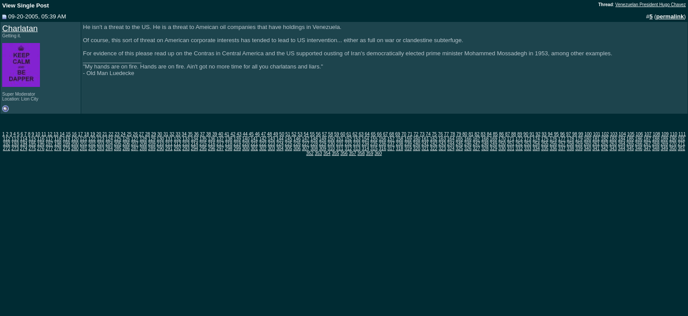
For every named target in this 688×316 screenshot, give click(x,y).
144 (280, 138)
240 (416, 143)
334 (536, 148)
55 (312, 134)
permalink (670, 16)
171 (510, 138)
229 (322, 143)
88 (513, 134)
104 (622, 134)
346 (638, 148)
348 (655, 148)
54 (306, 134)
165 (459, 138)
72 (416, 134)
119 (66, 138)
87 (507, 134)
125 (118, 138)
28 (147, 134)
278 (57, 148)
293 (186, 148)
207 (135, 143)
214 (194, 143)
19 (92, 134)
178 (570, 138)
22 (110, 134)
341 (596, 148)
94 (550, 134)
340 (587, 148)
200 (75, 143)
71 (410, 134)
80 (464, 134)
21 (104, 134)
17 (80, 134)
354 (327, 153)
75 (434, 134)
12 (49, 134)
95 (556, 134)
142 (263, 138)
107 (648, 134)
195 (32, 143)
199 (66, 143)
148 (314, 138)
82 (477, 134)
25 (129, 134)
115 (32, 138)
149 (322, 138)
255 (544, 143)
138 (229, 138)
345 (630, 148)
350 (673, 148)
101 (596, 134)
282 (92, 148)
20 (98, 134)
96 (562, 134)
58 (330, 134)
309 (322, 148)
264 (621, 143)
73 (421, 134)
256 (553, 143)
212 (177, 143)
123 (100, 138)
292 (177, 148)
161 (425, 138)
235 (374, 143)
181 (596, 138)
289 (152, 148)
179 (579, 138)
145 (288, 138)
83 (483, 134)
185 (630, 138)
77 (446, 134)
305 (288, 148)
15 (68, 134)
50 (282, 134)
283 (100, 148)
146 (297, 138)
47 (263, 134)
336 (553, 148)
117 (49, 138)
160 (416, 138)
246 (468, 143)
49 (275, 134)
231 (340, 143)
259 (579, 143)
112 (7, 138)
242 (433, 143)
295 (203, 148)
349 (664, 148)
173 (527, 138)
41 (226, 134)
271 (681, 143)
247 (476, 143)
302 (263, 148)
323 (442, 148)
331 (510, 148)
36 (196, 134)
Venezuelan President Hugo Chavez (650, 4)
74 (428, 134)
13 (56, 134)
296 (211, 148)
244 (451, 143)
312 (348, 148)
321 (425, 148)
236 (382, 143)
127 (135, 138)
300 (246, 148)
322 (433, 148)
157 (391, 138)
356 (344, 153)
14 (62, 134)
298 (229, 148)
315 (374, 148)
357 (352, 153)
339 (579, 148)
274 (24, 148)
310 (331, 148)
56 (318, 134)
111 (682, 134)
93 (544, 134)
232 (348, 143)
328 (485, 148)
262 (604, 143)
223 (271, 143)
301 (254, 148)
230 (331, 143)
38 (208, 134)
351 (681, 148)
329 (493, 148)
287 (135, 148)
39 (214, 134)
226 (297, 143)
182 (604, 138)
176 (553, 138)
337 (562, 148)
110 (673, 134)
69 (397, 134)
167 (476, 138)
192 (7, 143)
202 (92, 143)
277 (49, 148)
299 (237, 148)
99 (580, 134)
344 (621, 148)
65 (373, 134)
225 (288, 143)
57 (324, 134)
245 (459, 143)
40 (221, 134)
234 (365, 143)
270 (673, 143)
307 (305, 148)
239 (408, 143)
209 (152, 143)
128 (143, 138)
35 (190, 134)
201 (83, 143)
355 (335, 153)
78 (452, 134)
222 (263, 143)
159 (408, 138)
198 (57, 143)
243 (442, 143)
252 (519, 143)
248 (485, 143)
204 (109, 143)
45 (251, 134)
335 (544, 148)
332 (519, 148)
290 (160, 148)
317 (391, 148)
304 (280, 148)
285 (118, 148)
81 (471, 134)
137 (220, 138)
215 (203, 143)
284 (109, 148)
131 (169, 138)
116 (41, 138)
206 (126, 143)
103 (613, 134)
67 (385, 134)
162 (433, 138)
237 (391, 143)
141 (254, 138)
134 (194, 138)
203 (100, 143)
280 (75, 148)
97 (568, 134)
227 (305, 143)
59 (336, 134)
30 (159, 134)
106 (639, 134)
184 (621, 138)
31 (165, 134)
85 (495, 134)
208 (143, 143)
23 (117, 134)
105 (630, 134)
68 (391, 134)
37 (202, 134)
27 (141, 134)
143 (271, 138)
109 (665, 134)
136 (211, 138)
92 (538, 134)
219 (237, 143)
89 (519, 134)
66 (379, 134)
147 (305, 138)
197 (49, 143)
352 (310, 153)
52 (293, 134)
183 (613, 138)
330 (502, 148)
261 (596, 143)
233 (357, 143)
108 (656, 134)
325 (459, 148)
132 (177, 138)
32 (171, 134)
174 (536, 138)
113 (15, 138)
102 (605, 134)
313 (357, 148)
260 (587, 143)
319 (408, 148)
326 (468, 148)
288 (143, 148)
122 (92, 138)
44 (245, 134)
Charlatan (20, 28)
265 (630, 143)
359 (369, 153)
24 (123, 134)
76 (440, 134)
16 (74, 134)
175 (544, 138)
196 (41, 143)
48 (269, 134)
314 (365, 148)
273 (15, 148)
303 (271, 148)
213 (186, 143)
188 (655, 138)
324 (451, 148)
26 (135, 134)
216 (211, 143)
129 (152, 138)
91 (532, 134)
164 (451, 138)
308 (314, 148)
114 (24, 138)
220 (246, 143)
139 (237, 138)
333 (527, 148)
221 (254, 143)
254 (536, 143)
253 (527, 143)
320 (416, 148)
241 (425, 143)
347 (647, 148)
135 (203, 138)
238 (399, 143)
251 (510, 143)
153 (357, 138)
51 (288, 134)
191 (681, 138)
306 (297, 148)
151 (340, 138)
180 (587, 138)
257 (562, 143)
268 (655, 143)
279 (66, 148)
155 (374, 138)
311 (340, 148)
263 (613, 143)
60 (342, 134)
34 (184, 134)
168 (485, 138)
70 (403, 134)
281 (83, 148)
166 (468, 138)
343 (613, 148)
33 (178, 134)
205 (118, 143)
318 (399, 148)
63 (360, 134)
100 (588, 134)
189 (664, 138)
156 (382, 138)
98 (574, 134)
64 (367, 134)
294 (194, 148)
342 (604, 148)
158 (399, 138)
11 (43, 134)
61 (349, 134)
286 (126, 148)
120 (75, 138)
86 (501, 134)
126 (126, 138)
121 (83, 138)
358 (361, 153)
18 (86, 134)
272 (7, 148)
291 (169, 148)
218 (229, 143)
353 (318, 153)
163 (442, 138)
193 (15, 143)
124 (109, 138)
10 (37, 134)
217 (220, 143)
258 (570, 143)
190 (673, 138)
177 (562, 138)
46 (257, 134)
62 (354, 134)
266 (638, 143)
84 (489, 134)
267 (647, 143)
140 (246, 138)
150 (331, 138)
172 (519, 138)
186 (638, 138)
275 (32, 148)
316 (382, 148)
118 (57, 138)
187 (647, 138)
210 (160, 143)
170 (502, 138)
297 (220, 148)
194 (24, 143)
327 (476, 148)
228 (314, 143)
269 (664, 143)
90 (525, 134)
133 (186, 138)
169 (493, 138)
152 (348, 138)
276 (41, 148)
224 (280, 143)
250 (502, 143)
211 (169, 143)
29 (153, 134)
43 (238, 134)
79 (458, 134)
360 (378, 153)
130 (160, 138)
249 (493, 143)
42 (232, 134)
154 (365, 138)
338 (570, 148)
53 (299, 134)
